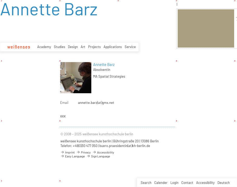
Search (146, 183)
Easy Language (72, 156)
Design (73, 47)
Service (130, 47)
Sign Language (98, 156)
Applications (113, 47)
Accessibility (205, 183)
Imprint (67, 152)
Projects (94, 47)
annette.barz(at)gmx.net (96, 103)
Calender (161, 183)
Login (174, 183)
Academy (44, 47)
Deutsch (223, 183)
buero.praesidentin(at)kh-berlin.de (124, 146)
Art (83, 47)
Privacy (83, 152)
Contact (187, 183)
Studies (59, 47)
